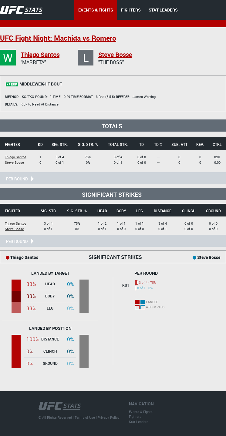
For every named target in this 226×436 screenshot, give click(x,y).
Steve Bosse (115, 55)
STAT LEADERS (163, 10)
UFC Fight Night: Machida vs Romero (58, 38)
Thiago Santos (40, 55)
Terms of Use (85, 417)
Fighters (135, 416)
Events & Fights (141, 411)
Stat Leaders (138, 421)
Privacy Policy (109, 417)
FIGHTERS (131, 10)
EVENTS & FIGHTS (95, 10)
